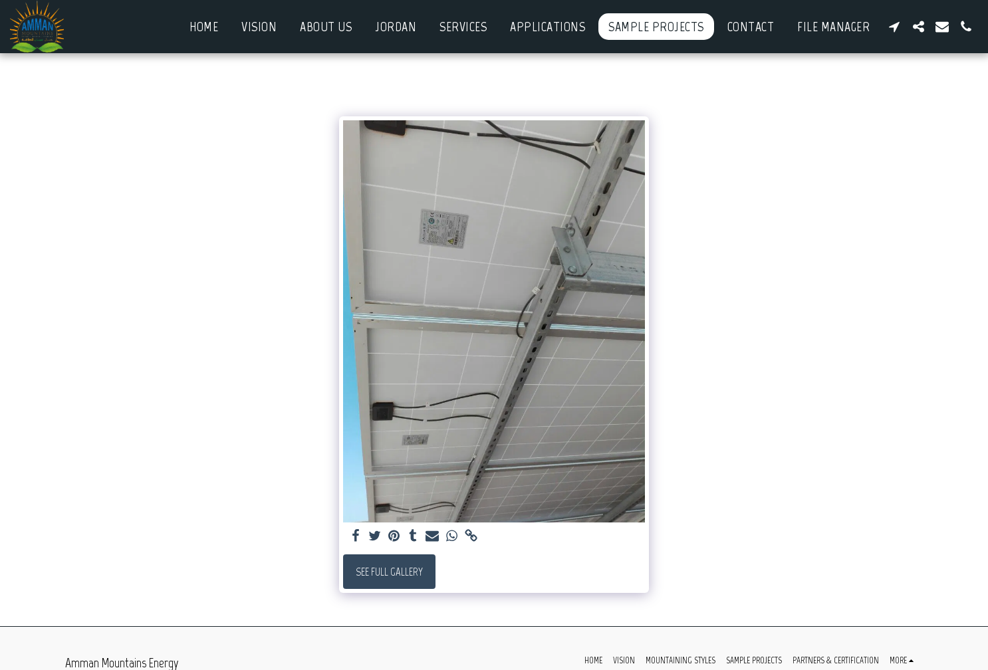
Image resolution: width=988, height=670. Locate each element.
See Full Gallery (389, 571)
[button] (894, 26)
